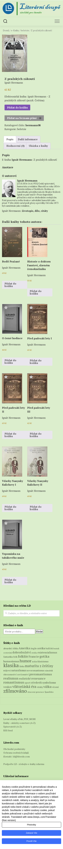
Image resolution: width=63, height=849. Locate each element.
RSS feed (8, 730)
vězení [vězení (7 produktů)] (55, 687)
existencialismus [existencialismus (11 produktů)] (47, 652)
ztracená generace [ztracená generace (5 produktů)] (35, 692)
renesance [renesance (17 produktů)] (38, 678)
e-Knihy (15, 30)
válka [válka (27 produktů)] (47, 686)
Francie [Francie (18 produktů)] (34, 656)
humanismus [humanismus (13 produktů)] (11, 661)
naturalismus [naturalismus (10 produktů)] (18, 670)
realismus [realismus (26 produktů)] (10, 678)
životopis (27, 210)
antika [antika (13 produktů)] (41, 648)
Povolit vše (31, 841)
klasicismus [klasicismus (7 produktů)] (43, 661)
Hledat (39, 631)
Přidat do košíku (17, 107)
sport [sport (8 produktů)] (28, 682)
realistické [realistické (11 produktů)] (25, 678)
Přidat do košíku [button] (10, 285)
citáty (44, 210)
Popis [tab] (9, 139)
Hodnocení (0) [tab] (15, 145)
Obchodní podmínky (14, 749)
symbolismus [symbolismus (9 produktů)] (49, 682)
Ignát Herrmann (22, 159)
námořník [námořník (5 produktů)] (49, 670)
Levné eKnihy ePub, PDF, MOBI (19, 719)
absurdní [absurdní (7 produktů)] (7, 648)
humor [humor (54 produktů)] (25, 660)
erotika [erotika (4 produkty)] (34, 653)
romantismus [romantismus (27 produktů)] (13, 682)
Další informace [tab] (28, 139)
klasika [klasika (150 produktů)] (11, 665)
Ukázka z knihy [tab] (38, 145)
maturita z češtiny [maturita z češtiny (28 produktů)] (39, 666)
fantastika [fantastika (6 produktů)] (8, 656)
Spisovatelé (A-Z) (12, 726)
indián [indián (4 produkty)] (34, 661)
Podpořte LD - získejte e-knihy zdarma (23, 764)
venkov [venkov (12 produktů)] (7, 687)
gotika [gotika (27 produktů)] (44, 656)
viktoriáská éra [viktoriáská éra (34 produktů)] (24, 686)
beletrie (25, 30)
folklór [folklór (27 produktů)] (23, 656)
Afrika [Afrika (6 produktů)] (15, 648)
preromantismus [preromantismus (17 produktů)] (40, 674)
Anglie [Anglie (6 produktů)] (33, 648)
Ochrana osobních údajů (16, 752)
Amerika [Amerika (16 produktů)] (24, 648)
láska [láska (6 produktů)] (21, 666)
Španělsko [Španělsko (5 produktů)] (49, 692)
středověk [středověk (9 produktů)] (36, 682)
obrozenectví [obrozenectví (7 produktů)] (10, 674)
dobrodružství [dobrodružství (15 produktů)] (21, 652)
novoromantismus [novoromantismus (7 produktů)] (35, 670)
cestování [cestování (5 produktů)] (7, 652)
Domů (6, 30)
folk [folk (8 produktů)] (15, 656)
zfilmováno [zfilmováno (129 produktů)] (15, 691)
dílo (37, 210)
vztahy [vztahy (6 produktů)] (40, 687)
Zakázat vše (31, 833)
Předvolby (31, 825)
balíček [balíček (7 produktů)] (49, 648)
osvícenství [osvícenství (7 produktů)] (23, 674)
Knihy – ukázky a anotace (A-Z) (19, 722)
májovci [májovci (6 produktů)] (7, 670)
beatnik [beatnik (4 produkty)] (56, 648)
